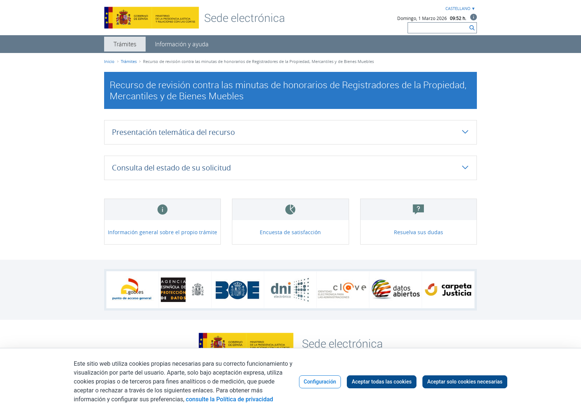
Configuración (320, 382)
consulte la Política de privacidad (229, 399)
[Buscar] (438, 28)
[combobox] (459, 9)
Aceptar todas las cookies (382, 382)
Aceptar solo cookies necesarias (464, 382)
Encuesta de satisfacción (290, 232)
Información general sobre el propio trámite (162, 232)
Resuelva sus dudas (418, 232)
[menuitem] (125, 44)
